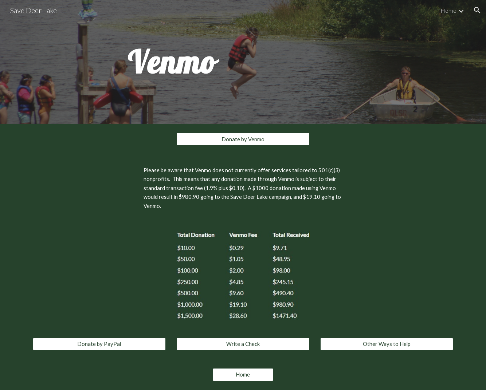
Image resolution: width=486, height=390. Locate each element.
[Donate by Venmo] (243, 139)
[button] (477, 10)
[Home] (243, 374)
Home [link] (448, 10)
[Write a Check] (243, 344)
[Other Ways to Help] (387, 344)
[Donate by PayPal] (99, 344)
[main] (171, 61)
